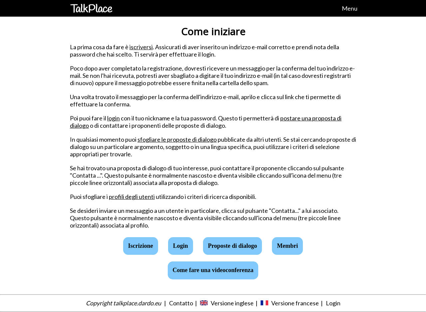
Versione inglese (232, 303)
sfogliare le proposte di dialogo (177, 139)
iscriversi (141, 47)
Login (333, 303)
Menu (349, 8)
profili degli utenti (132, 196)
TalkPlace (91, 9)
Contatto (181, 303)
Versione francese (295, 303)
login (113, 118)
